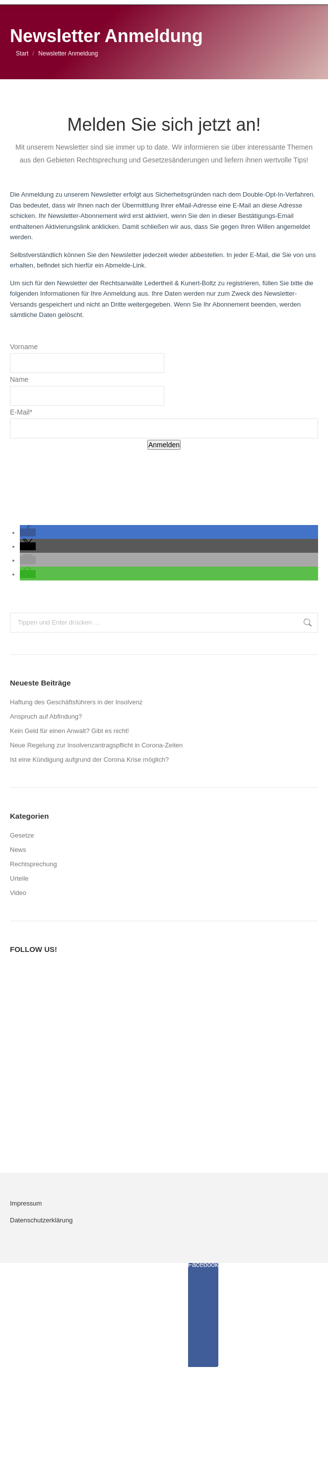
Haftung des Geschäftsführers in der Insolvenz (76, 702)
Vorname (24, 347)
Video (18, 892)
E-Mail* (21, 412)
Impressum (26, 1203)
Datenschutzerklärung (41, 1220)
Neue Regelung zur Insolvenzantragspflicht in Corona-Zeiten (96, 745)
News (18, 849)
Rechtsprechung (33, 864)
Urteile (19, 878)
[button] (28, 532)
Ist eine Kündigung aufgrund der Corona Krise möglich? (89, 759)
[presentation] (85, 475)
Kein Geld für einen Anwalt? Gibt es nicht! (69, 731)
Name (19, 379)
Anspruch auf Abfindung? (46, 716)
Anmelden (164, 445)
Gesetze (22, 835)
